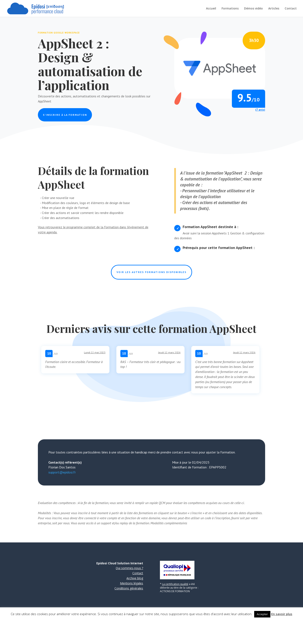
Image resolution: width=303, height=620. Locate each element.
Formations (230, 8)
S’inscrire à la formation (65, 114)
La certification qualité (175, 584)
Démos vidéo (253, 8)
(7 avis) (260, 110)
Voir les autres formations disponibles (151, 272)
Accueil (211, 8)
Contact (291, 8)
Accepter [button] (262, 614)
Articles (273, 8)
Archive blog (134, 578)
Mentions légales (131, 583)
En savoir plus (281, 614)
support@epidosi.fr (62, 472)
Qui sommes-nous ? (129, 568)
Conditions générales (128, 588)
